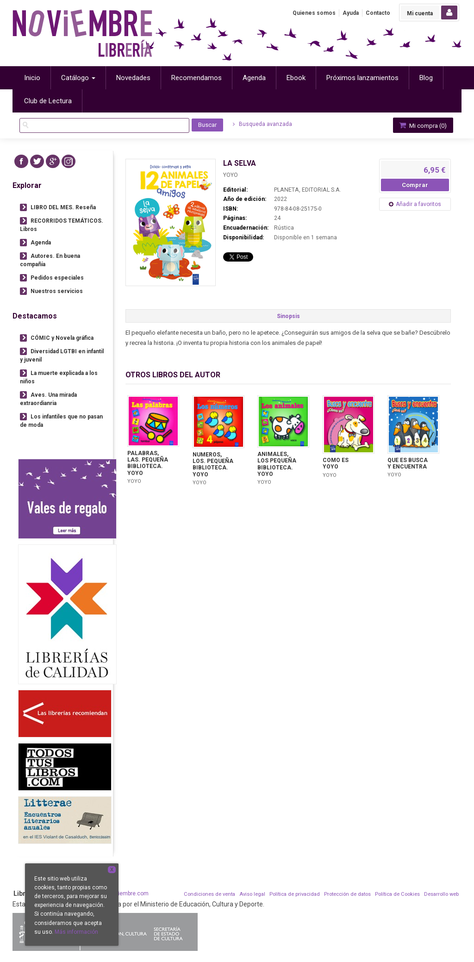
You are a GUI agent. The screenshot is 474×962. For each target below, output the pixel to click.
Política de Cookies (397, 894)
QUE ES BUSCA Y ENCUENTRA (407, 463)
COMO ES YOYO (336, 463)
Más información (76, 932)
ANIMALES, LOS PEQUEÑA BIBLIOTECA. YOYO (276, 464)
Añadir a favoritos (418, 204)
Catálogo (78, 78)
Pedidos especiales (57, 278)
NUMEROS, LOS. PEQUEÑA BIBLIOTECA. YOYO (213, 464)
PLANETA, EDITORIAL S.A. (307, 190)
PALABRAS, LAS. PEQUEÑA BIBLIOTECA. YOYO (147, 463)
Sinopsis (288, 316)
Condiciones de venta (209, 894)
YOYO (230, 175)
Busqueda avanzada (262, 124)
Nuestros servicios (57, 291)
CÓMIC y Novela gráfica (62, 338)
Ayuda (351, 13)
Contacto (378, 13)
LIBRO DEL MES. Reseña (63, 207)
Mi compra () (422, 125)
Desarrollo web (441, 894)
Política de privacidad (294, 894)
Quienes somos (314, 13)
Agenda (41, 242)
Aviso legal (252, 894)
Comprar (415, 184)
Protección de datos (347, 894)
